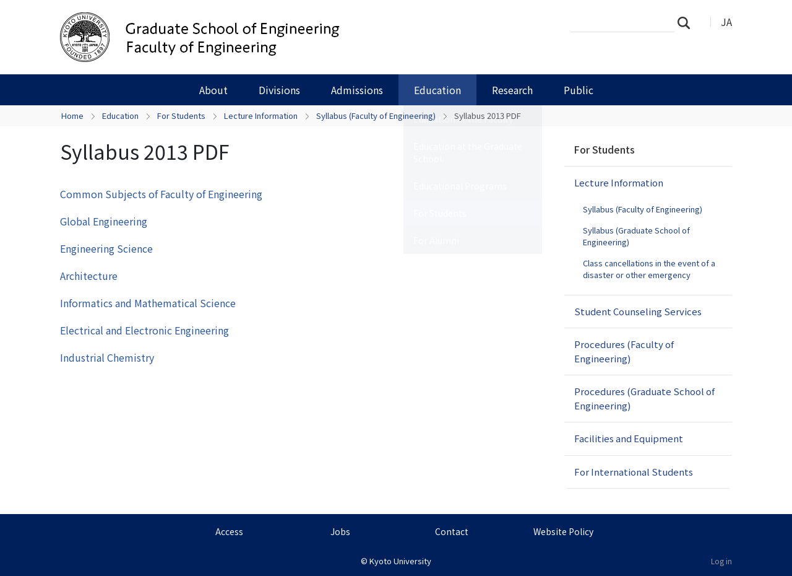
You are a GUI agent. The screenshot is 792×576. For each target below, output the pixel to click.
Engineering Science (106, 248)
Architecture (89, 275)
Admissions (357, 89)
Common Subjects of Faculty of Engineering (161, 193)
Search (687, 22)
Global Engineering (103, 221)
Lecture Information (261, 115)
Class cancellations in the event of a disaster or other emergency (649, 269)
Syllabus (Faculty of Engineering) (376, 115)
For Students (181, 115)
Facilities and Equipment (628, 438)
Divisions (279, 89)
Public (578, 89)
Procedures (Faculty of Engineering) (624, 351)
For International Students (633, 471)
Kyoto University (400, 561)
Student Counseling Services (638, 311)
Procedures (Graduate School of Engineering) (644, 398)
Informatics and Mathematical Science (148, 302)
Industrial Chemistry (107, 357)
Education (437, 89)
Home (72, 115)
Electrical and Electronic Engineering (144, 330)
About (213, 89)
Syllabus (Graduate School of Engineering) (636, 236)
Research (512, 89)
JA (726, 22)
